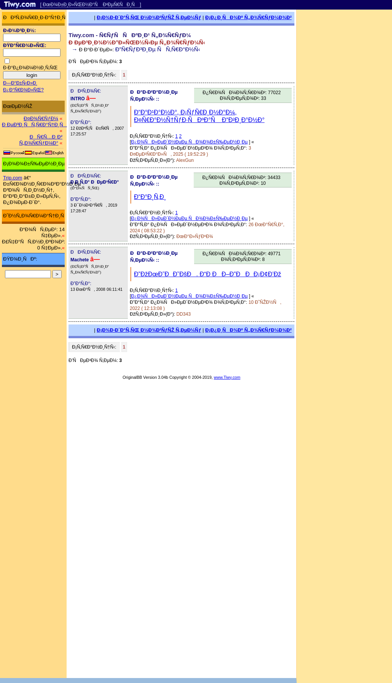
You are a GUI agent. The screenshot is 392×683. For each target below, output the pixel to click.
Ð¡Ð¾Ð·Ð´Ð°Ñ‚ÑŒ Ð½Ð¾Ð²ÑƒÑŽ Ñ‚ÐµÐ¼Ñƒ (149, 17)
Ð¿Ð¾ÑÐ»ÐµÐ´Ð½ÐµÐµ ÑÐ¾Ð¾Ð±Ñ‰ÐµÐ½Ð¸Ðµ (189, 142)
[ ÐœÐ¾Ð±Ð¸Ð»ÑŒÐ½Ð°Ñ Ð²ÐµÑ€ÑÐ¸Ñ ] (90, 4)
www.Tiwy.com (227, 377)
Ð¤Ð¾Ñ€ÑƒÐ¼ (41, 118)
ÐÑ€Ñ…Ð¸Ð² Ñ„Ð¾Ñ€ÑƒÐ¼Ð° (40, 140)
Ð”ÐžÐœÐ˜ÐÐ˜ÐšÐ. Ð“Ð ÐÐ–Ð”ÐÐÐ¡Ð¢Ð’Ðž (207, 274)
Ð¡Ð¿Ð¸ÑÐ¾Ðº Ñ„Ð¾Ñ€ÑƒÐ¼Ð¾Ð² (248, 17)
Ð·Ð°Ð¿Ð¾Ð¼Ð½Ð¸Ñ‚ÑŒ (30, 67)
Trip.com (12, 178)
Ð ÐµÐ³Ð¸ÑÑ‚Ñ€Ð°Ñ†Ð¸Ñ (34, 124)
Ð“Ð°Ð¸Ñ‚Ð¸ (150, 197)
